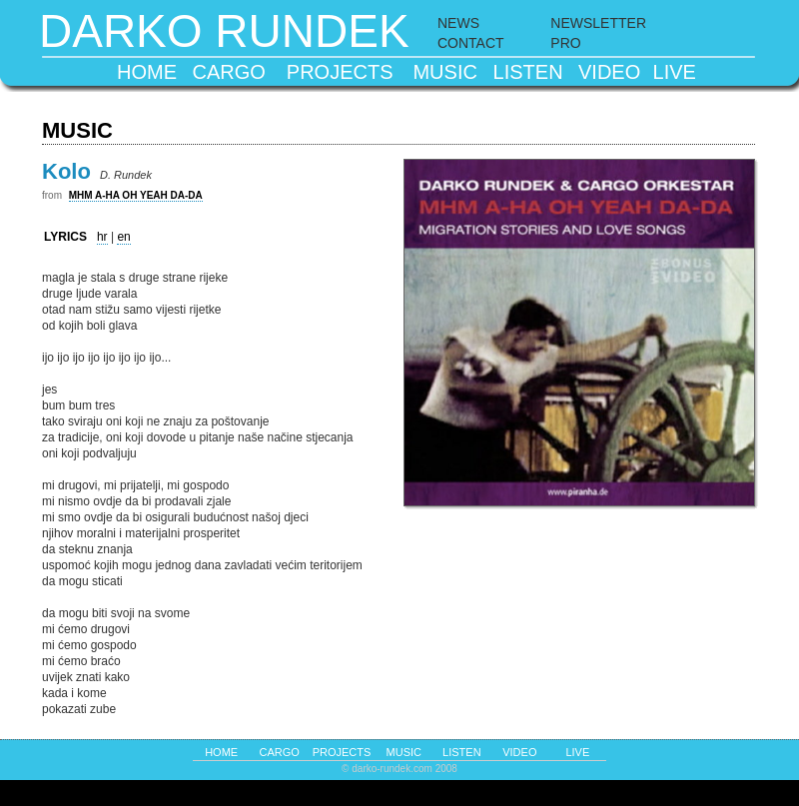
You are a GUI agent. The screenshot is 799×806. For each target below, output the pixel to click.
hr (102, 237)
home (147, 72)
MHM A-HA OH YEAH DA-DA (136, 195)
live (674, 72)
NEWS (458, 23)
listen (528, 72)
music (444, 72)
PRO (565, 43)
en (123, 237)
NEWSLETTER (598, 23)
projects (340, 72)
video (609, 72)
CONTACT (470, 43)
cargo (229, 72)
